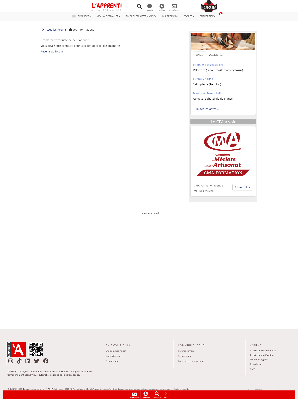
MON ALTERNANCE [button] (108, 16)
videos (162, 8)
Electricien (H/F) (203, 79)
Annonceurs (184, 356)
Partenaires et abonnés (190, 361)
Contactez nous (114, 356)
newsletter (174, 8)
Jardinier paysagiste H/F (208, 65)
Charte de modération (261, 355)
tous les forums (54, 29)
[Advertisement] (150, 269)
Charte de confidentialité (263, 350)
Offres (199, 55)
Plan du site (256, 364)
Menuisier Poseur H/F (206, 93)
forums (150, 8)
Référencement (186, 350)
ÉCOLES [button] (188, 16)
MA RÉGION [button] (170, 16)
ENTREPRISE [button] (208, 16)
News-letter (112, 361)
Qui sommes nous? (116, 350)
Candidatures (216, 55)
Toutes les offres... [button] (207, 109)
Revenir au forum (52, 51)
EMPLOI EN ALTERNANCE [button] (141, 16)
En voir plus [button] (242, 187)
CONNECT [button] (83, 16)
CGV (252, 368)
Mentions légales (259, 359)
